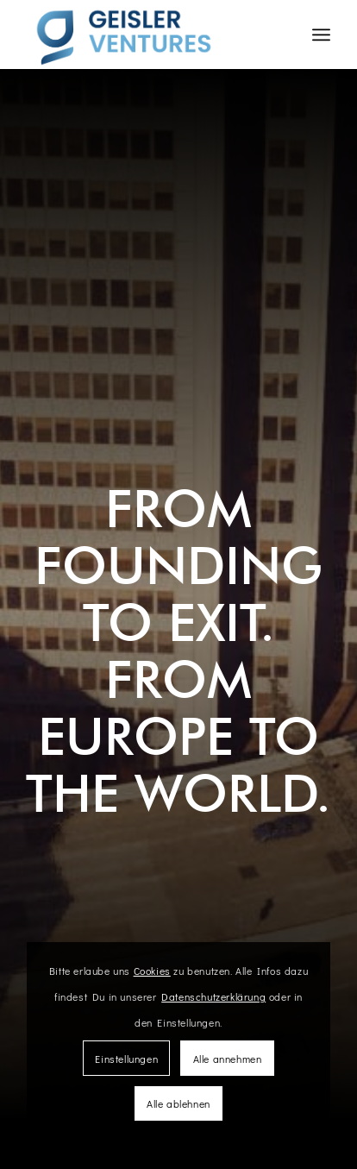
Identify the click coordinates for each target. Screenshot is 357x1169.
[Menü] (321, 34)
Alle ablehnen (178, 1103)
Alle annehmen (227, 1058)
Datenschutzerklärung (213, 996)
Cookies (152, 970)
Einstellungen (126, 1058)
